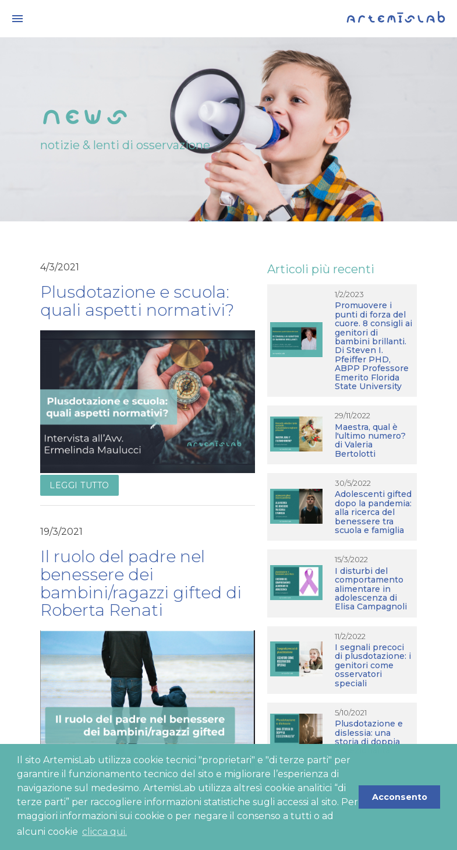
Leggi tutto (79, 485)
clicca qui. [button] (104, 831)
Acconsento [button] (399, 797)
